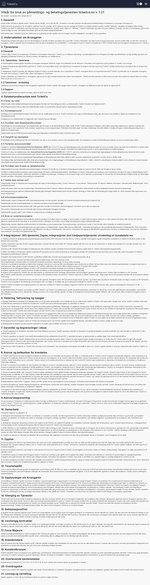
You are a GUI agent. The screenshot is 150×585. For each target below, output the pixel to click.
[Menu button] (146, 4)
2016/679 (55, 147)
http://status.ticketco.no (17, 78)
